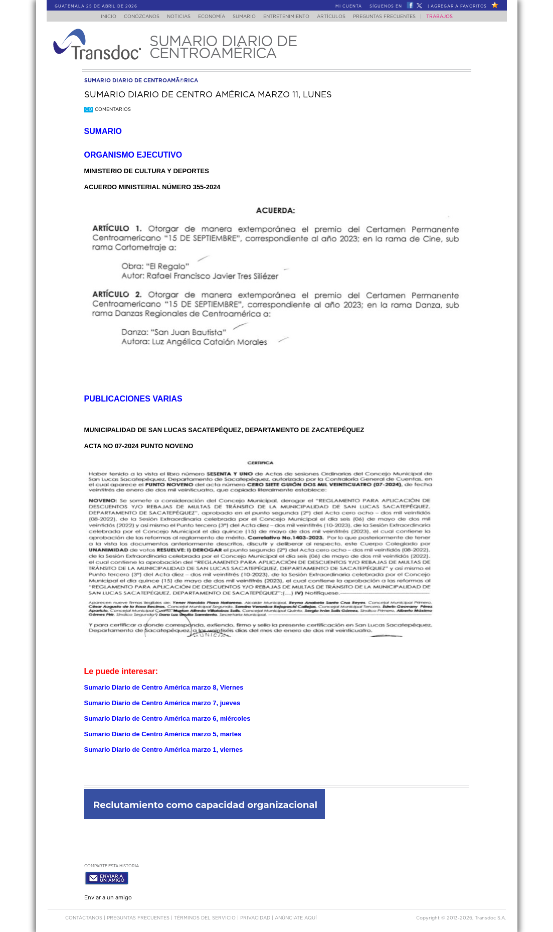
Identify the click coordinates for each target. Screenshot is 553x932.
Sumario (244, 17)
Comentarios (107, 109)
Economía (209, 17)
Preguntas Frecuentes (393, 17)
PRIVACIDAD (256, 916)
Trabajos (449, 17)
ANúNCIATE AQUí (296, 916)
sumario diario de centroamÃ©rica (141, 80)
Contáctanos (84, 916)
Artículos (337, 17)
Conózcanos (133, 17)
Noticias (173, 17)
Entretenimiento (290, 17)
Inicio (98, 17)
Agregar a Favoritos (459, 7)
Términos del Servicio (205, 916)
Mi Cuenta (348, 7)
